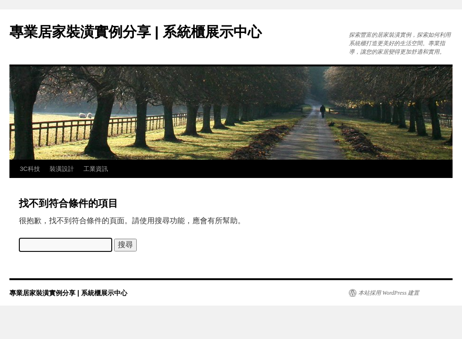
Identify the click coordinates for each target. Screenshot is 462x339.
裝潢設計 (62, 168)
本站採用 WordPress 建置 (388, 293)
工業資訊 (95, 168)
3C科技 (30, 168)
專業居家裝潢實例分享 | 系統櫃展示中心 (135, 32)
